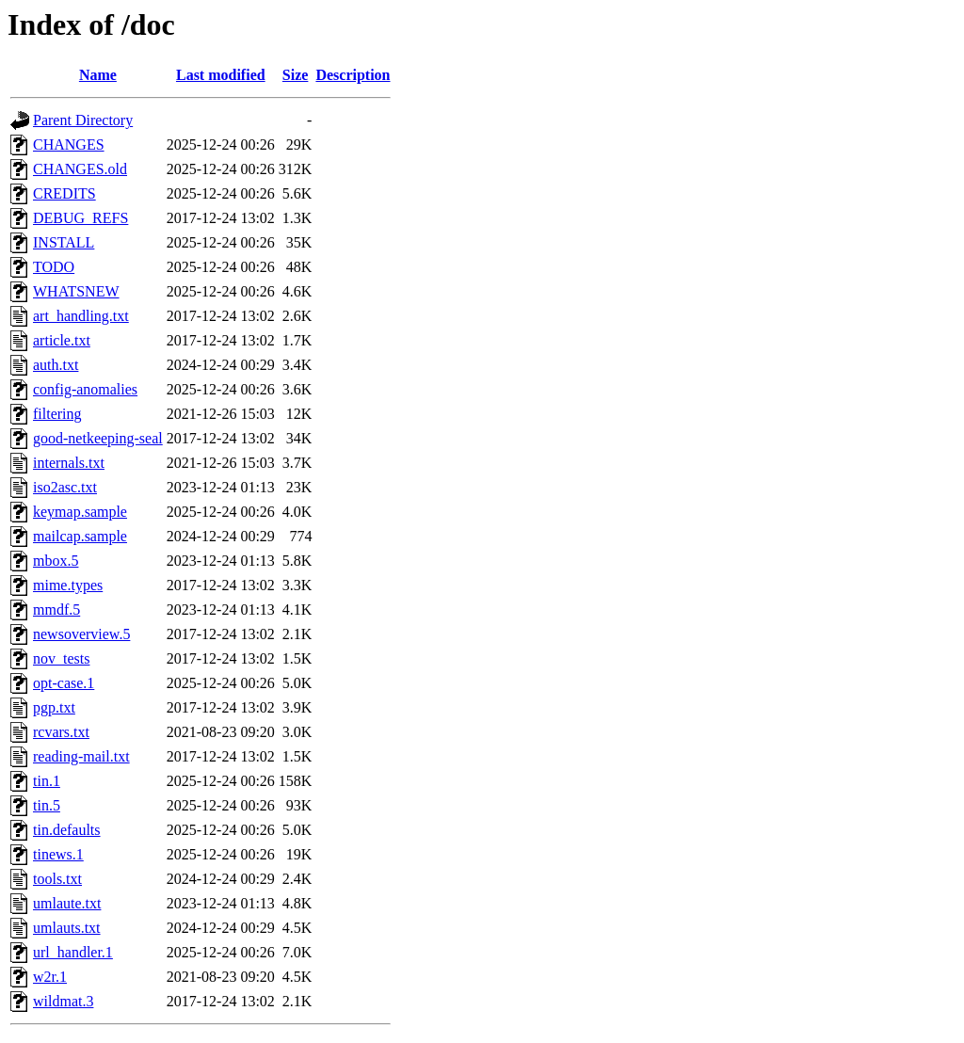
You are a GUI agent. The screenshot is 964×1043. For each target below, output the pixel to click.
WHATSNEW (76, 291)
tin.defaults (67, 830)
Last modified (220, 75)
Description (352, 75)
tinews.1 (58, 854)
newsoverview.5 (81, 634)
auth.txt (55, 365)
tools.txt (57, 879)
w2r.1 (50, 977)
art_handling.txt (81, 316)
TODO (53, 267)
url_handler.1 (73, 952)
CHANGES (68, 144)
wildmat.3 (63, 1001)
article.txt (61, 340)
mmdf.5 (56, 610)
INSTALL (63, 242)
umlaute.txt (67, 903)
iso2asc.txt (65, 487)
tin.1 (46, 781)
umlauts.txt (67, 928)
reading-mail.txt (81, 756)
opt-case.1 (63, 683)
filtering (57, 414)
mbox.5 (55, 561)
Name (98, 75)
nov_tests (61, 658)
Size (295, 75)
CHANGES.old (80, 169)
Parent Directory (83, 120)
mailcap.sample (80, 536)
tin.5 (46, 805)
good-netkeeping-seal (98, 438)
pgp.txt (54, 707)
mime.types (68, 585)
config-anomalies (85, 389)
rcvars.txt (61, 732)
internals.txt (68, 463)
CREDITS (64, 193)
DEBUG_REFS (80, 218)
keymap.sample (80, 512)
